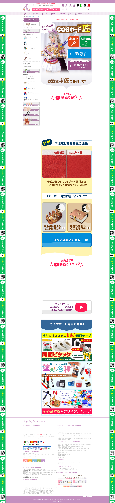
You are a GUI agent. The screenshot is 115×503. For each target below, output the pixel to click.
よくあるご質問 (53, 499)
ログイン (82, 0)
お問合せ (85, 0)
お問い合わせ (60, 499)
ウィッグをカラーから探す (39, 9)
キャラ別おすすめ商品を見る (53, 9)
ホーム (25, 16)
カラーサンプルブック (29, 64)
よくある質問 (90, 0)
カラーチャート (27, 66)
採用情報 (78, 499)
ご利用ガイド (66, 499)
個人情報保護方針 (45, 499)
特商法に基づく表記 (37, 499)
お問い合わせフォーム (27, 470)
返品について (72, 499)
